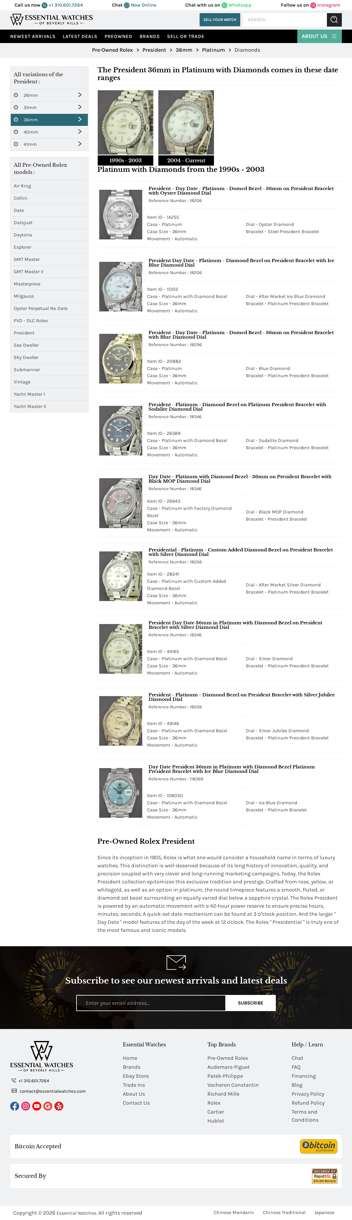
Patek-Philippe (225, 1076)
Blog (297, 1085)
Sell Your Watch (219, 19)
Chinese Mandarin (234, 1212)
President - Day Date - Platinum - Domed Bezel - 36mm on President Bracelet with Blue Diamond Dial (241, 335)
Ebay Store (136, 1076)
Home (130, 1058)
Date (19, 210)
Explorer (22, 247)
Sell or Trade (185, 36)
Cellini (20, 198)
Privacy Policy (308, 1094)
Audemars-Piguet (228, 1067)
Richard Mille (223, 1094)
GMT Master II (28, 271)
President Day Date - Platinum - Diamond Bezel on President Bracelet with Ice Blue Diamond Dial (241, 263)
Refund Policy (308, 1103)
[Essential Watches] (51, 19)
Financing (304, 1076)
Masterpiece (27, 284)
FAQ (296, 1067)
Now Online (140, 5)
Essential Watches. (76, 1213)
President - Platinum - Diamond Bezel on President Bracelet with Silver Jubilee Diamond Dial (242, 697)
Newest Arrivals (33, 36)
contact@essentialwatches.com (49, 1091)
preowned (118, 36)
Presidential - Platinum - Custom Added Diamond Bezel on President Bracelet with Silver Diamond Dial (241, 552)
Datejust (23, 222)
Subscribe (250, 1003)
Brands (150, 36)
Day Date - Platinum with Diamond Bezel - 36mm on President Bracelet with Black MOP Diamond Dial (240, 479)
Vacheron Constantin (233, 1085)
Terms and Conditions (305, 1116)
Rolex (214, 1103)
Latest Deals (80, 36)
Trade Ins (134, 1085)
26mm (26, 95)
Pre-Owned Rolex (227, 1058)
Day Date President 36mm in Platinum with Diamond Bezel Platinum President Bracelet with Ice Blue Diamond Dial (232, 769)
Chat (297, 1058)
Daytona (23, 235)
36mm (26, 119)
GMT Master (27, 259)
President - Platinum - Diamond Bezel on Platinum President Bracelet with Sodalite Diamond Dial (237, 407)
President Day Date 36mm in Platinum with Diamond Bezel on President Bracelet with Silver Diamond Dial (235, 625)
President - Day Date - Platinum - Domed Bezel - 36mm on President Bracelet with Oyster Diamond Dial (241, 191)
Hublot (215, 1120)
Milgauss (24, 296)
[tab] (125, 128)
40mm (26, 132)
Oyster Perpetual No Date (41, 308)
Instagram (325, 5)
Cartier (215, 1112)
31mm (25, 107)
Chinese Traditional (284, 1212)
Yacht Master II (30, 406)
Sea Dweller (26, 345)
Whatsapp (236, 5)
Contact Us (136, 1103)
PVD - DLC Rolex (31, 320)
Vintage (22, 382)
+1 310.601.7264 (62, 5)
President (24, 333)
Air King (22, 186)
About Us (319, 35)
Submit (334, 20)
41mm (25, 144)
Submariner (27, 369)
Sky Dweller (26, 357)
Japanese (324, 1212)
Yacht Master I (29, 394)
